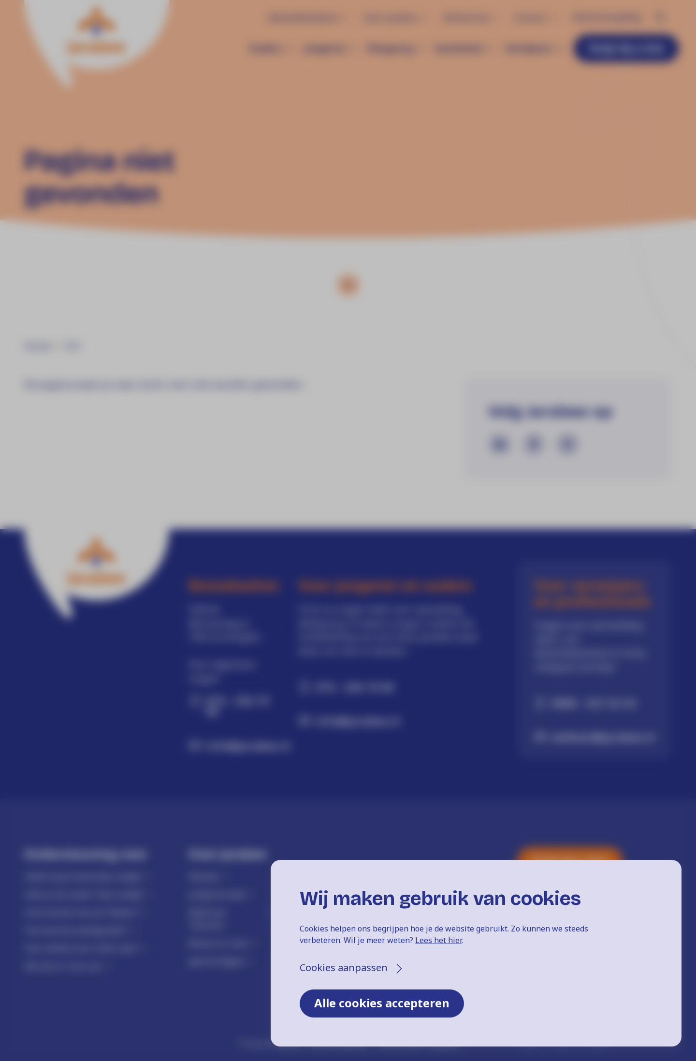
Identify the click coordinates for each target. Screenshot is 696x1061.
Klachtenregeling (606, 17)
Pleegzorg (390, 48)
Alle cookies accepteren (382, 1003)
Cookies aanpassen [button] (344, 967)
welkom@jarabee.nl (603, 736)
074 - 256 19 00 (237, 705)
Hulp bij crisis (626, 48)
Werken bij (465, 17)
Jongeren (325, 48)
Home (37, 346)
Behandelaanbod (302, 17)
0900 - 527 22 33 (593, 703)
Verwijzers (528, 48)
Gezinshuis (458, 48)
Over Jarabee (390, 17)
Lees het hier (438, 940)
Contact (529, 17)
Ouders (265, 48)
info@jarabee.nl (239, 745)
